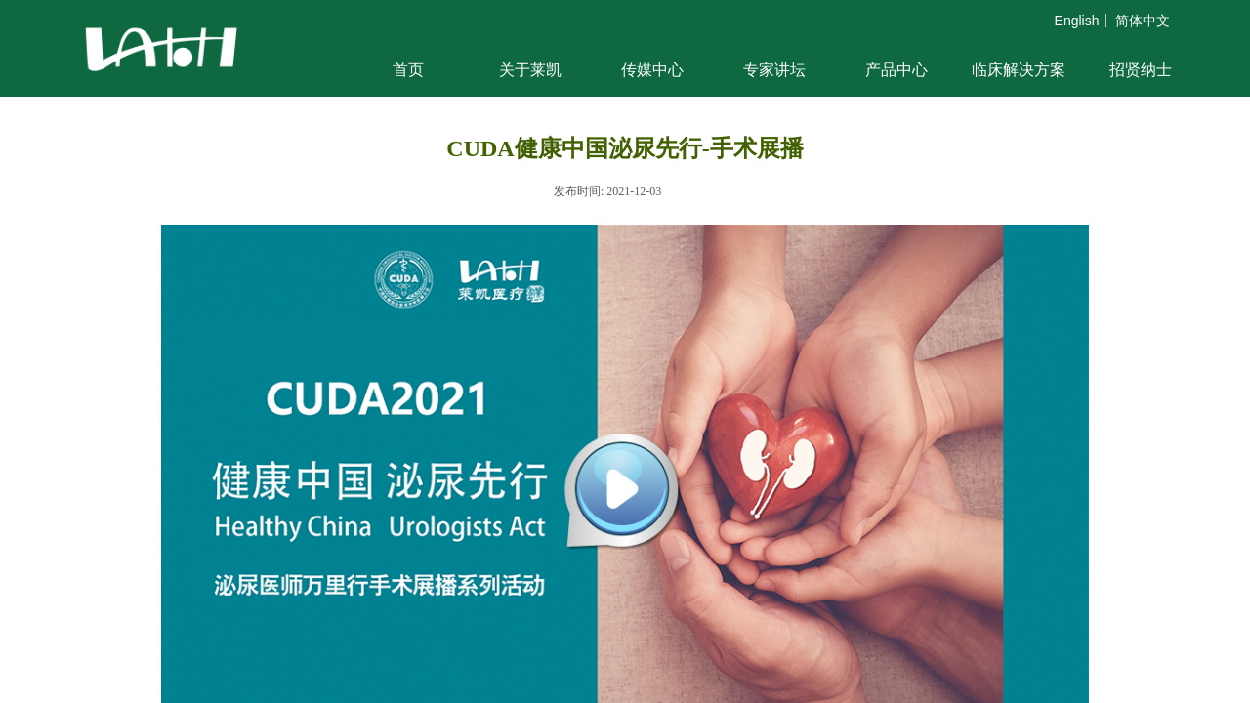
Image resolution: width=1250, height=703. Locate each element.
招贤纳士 (1140, 70)
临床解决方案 (1018, 70)
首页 (408, 70)
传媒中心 (652, 70)
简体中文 (1142, 20)
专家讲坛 (774, 70)
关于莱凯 (530, 70)
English (1077, 20)
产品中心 (896, 70)
